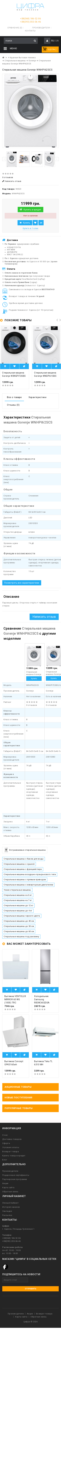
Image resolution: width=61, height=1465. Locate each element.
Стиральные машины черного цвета (22, 916)
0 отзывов (7, 177)
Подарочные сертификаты (15, 1175)
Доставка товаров (12, 1139)
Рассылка (7, 1215)
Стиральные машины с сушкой (19, 864)
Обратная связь (10, 1191)
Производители (41, 28)
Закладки (7, 1211)
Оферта (6, 1143)
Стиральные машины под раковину (21, 936)
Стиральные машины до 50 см (19, 926)
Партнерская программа (14, 1179)
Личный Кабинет (10, 1203)
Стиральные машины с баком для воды (23, 859)
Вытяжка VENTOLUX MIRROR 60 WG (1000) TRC (15, 999)
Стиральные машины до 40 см (19, 921)
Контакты (30, 31)
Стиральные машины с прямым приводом (25, 879)
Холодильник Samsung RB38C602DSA (42, 999)
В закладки (35, 223)
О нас (5, 1135)
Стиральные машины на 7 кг (18, 900)
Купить (26, 223)
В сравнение (41, 223)
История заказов (11, 1207)
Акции (5, 1183)
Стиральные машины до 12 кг (18, 905)
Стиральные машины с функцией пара (23, 869)
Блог (4, 1160)
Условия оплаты (10, 1147)
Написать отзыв (11, 181)
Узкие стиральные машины (17, 890)
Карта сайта (8, 1187)
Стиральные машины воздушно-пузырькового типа (30, 874)
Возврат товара (10, 1151)
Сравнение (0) (14, 28)
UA (57, 40)
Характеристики (37, 397)
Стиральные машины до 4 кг (18, 910)
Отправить (30, 1289)
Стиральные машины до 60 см (19, 931)
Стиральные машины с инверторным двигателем (28, 885)
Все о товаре (14, 397)
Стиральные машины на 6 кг (18, 895)
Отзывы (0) (13, 405)
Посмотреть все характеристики (21, 583)
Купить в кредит (32, 209)
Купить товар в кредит (13, 1155)
